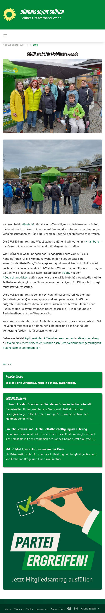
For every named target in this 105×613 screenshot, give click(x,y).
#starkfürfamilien (29, 347)
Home (8, 609)
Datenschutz (58, 609)
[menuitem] (8, 608)
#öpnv (66, 272)
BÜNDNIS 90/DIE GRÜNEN (42, 12)
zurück (7, 364)
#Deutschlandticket (15, 277)
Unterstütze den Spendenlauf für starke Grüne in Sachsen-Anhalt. (49, 404)
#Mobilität (28, 224)
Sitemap (18, 609)
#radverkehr (10, 347)
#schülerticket (63, 343)
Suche (29, 609)
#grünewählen (34, 338)
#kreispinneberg (88, 338)
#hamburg (92, 241)
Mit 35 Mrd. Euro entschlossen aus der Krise (35, 449)
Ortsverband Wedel (16, 45)
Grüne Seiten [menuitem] (88, 608)
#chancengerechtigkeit (86, 343)
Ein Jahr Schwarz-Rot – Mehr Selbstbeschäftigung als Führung (46, 429)
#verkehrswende (42, 343)
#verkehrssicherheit (19, 343)
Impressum (42, 609)
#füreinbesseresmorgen (59, 338)
